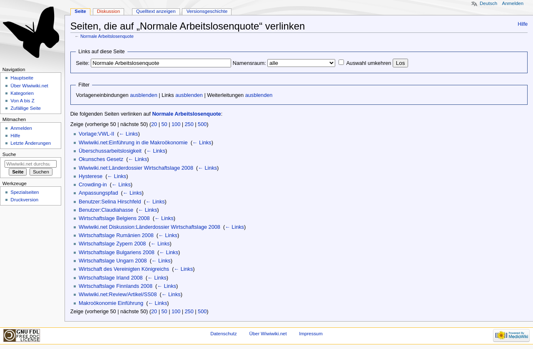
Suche (9, 154)
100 (176, 124)
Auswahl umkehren (368, 63)
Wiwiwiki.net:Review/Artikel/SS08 (118, 294)
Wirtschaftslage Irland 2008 (111, 278)
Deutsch (488, 3)
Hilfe (523, 24)
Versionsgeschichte (207, 11)
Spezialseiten (24, 192)
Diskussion (108, 11)
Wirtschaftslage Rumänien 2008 (116, 235)
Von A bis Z (22, 100)
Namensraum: (249, 63)
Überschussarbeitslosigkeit (110, 151)
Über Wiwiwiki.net (29, 85)
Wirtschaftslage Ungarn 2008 (113, 261)
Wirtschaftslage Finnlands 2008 (115, 286)
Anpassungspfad (98, 193)
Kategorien (21, 93)
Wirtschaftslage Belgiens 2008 (114, 218)
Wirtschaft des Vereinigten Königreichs (124, 269)
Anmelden (513, 3)
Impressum (311, 333)
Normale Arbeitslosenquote (107, 36)
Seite (80, 11)
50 (164, 124)
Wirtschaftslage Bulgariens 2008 (116, 252)
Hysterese (90, 176)
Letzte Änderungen (30, 143)
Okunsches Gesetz (101, 159)
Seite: (82, 63)
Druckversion (24, 199)
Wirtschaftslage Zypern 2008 (112, 244)
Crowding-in (93, 185)
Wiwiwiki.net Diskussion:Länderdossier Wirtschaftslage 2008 (149, 227)
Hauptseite (21, 77)
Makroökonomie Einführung (111, 303)
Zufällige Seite (25, 108)
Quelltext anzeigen (156, 11)
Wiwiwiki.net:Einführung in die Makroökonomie (133, 143)
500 (202, 124)
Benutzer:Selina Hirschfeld (110, 202)
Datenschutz (223, 333)
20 (154, 124)
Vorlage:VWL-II (96, 134)
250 (189, 124)
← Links (128, 134)
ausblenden (143, 95)
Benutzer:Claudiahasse (106, 210)
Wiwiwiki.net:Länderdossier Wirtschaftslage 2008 (136, 168)
